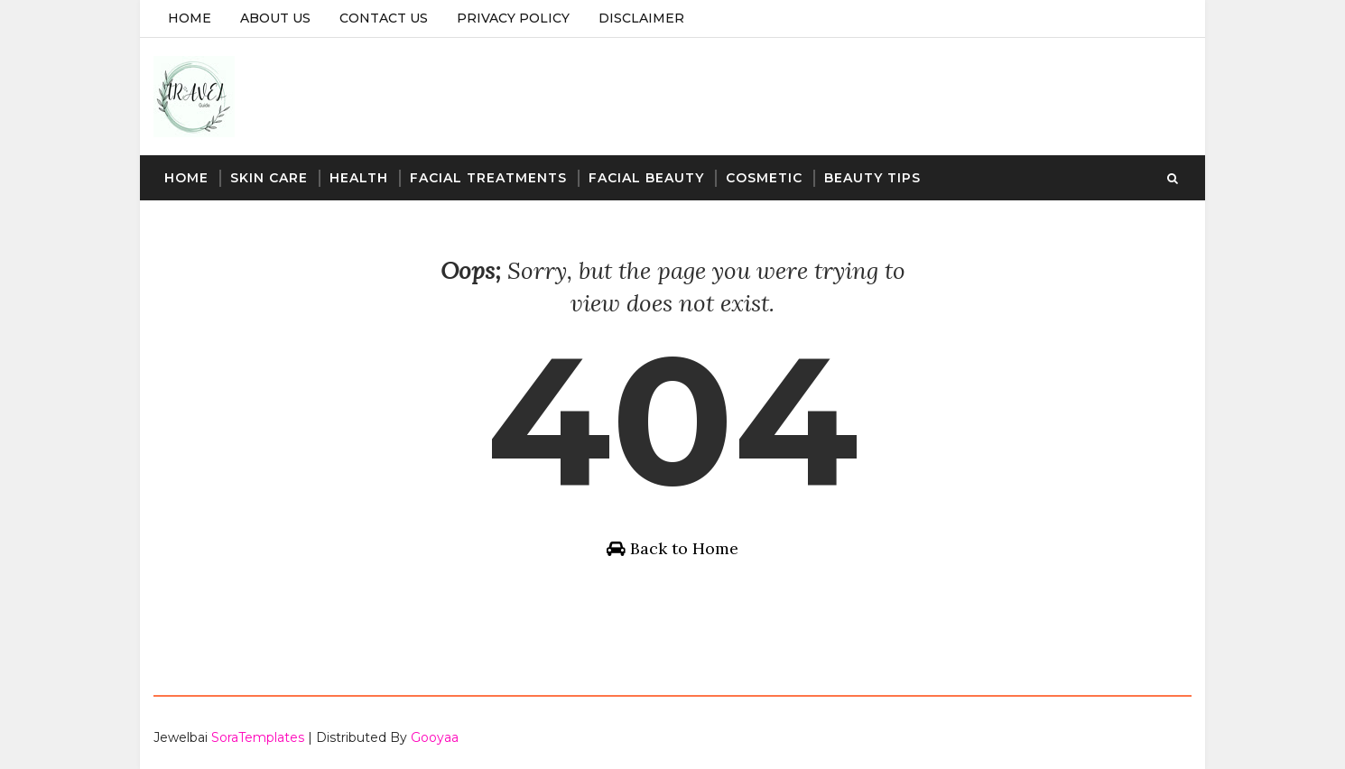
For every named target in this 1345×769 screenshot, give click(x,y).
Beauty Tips (872, 178)
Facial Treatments (488, 178)
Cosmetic (764, 178)
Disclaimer (641, 18)
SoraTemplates (257, 737)
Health (358, 178)
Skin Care (269, 178)
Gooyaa (435, 737)
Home (189, 18)
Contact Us (383, 18)
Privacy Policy (513, 18)
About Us (275, 18)
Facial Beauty (646, 178)
